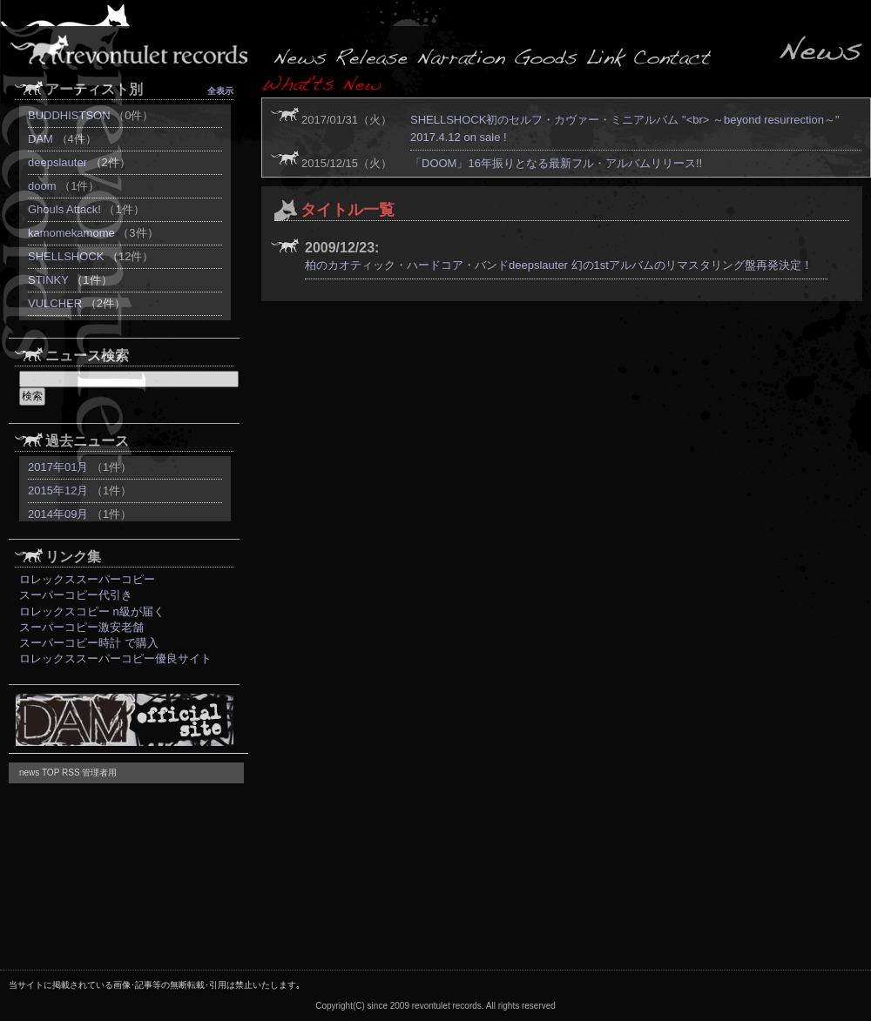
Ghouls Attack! (64, 209)
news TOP (39, 772)
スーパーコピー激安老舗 (81, 627)
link (605, 57)
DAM (40, 138)
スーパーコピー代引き (75, 594)
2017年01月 (58, 467)
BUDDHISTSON (69, 115)
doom (42, 185)
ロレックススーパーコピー (87, 579)
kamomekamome (71, 232)
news (300, 57)
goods (547, 57)
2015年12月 (58, 490)
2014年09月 (58, 514)
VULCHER (55, 303)
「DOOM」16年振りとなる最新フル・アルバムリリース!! (556, 163)
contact (670, 57)
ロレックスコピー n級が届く (92, 611)
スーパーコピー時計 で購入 (89, 642)
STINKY (48, 279)
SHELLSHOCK (66, 256)
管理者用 (99, 772)
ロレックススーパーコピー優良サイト (115, 658)
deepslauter (57, 162)
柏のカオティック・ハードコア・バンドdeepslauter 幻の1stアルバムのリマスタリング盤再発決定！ (559, 265)
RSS (71, 772)
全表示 (220, 91)
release (372, 57)
